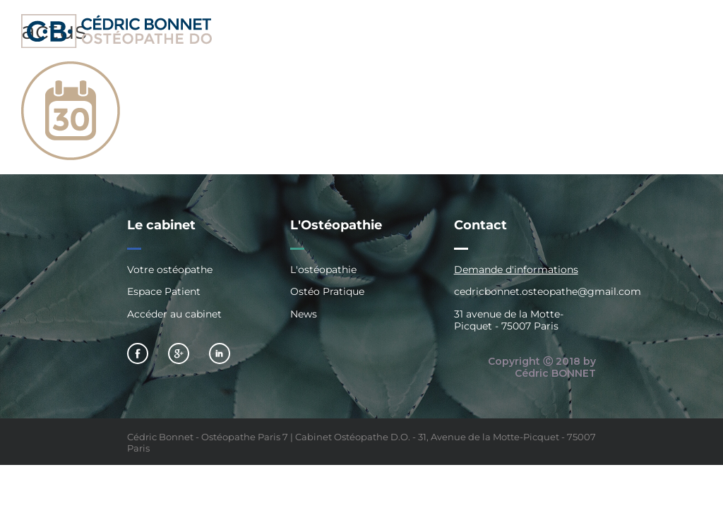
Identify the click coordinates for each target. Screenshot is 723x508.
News (303, 314)
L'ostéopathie (323, 270)
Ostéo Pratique (327, 291)
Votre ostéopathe (170, 270)
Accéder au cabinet (174, 314)
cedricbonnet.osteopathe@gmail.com (547, 291)
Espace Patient (164, 291)
